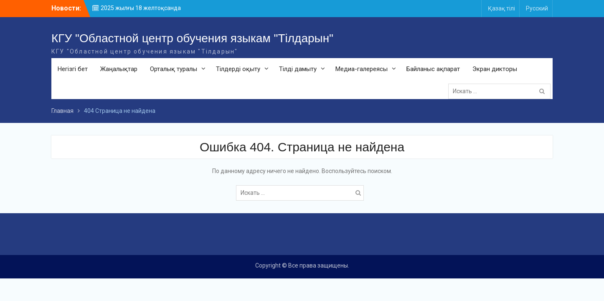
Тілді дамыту (298, 69)
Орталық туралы (173, 69)
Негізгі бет (73, 69)
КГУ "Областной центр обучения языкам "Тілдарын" (192, 38)
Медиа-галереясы (361, 69)
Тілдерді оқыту (238, 69)
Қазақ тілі (501, 8)
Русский (537, 8)
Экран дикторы (494, 69)
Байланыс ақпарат (433, 69)
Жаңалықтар (118, 69)
